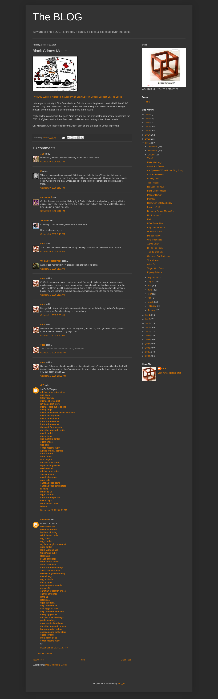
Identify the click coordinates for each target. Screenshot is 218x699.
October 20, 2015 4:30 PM (52, 162)
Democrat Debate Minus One (160, 211)
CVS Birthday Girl (155, 174)
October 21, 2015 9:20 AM (52, 315)
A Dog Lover (153, 244)
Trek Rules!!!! (153, 183)
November (153, 150)
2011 (148, 327)
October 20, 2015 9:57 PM (52, 251)
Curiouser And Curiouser (158, 256)
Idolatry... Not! (153, 178)
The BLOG (57, 17)
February (152, 306)
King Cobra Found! (156, 227)
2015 (148, 143)
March (151, 302)
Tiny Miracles (153, 260)
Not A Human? (154, 215)
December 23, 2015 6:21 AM (53, 510)
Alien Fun (151, 264)
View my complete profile (169, 373)
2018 (148, 130)
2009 (148, 335)
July (150, 285)
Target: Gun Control (156, 268)
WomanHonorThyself (50, 261)
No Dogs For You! (155, 187)
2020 (148, 122)
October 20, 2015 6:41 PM (52, 211)
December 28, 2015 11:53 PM (54, 648)
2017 (148, 135)
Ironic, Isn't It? (153, 207)
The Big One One (155, 252)
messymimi (46, 197)
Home (82, 660)
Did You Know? (154, 236)
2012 (148, 323)
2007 (148, 344)
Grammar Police (154, 231)
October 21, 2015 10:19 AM (53, 353)
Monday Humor (154, 195)
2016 (148, 139)
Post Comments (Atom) (56, 665)
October (152, 155)
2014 (148, 315)
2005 (148, 352)
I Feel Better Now (155, 223)
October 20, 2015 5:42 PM (52, 188)
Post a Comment (44, 653)
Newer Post (38, 660)
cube (42, 243)
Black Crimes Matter (156, 191)
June (150, 290)
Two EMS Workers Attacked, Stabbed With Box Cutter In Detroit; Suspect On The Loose (77, 97)
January (152, 310)
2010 (148, 331)
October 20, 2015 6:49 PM (52, 234)
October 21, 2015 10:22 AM (53, 376)
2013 (148, 319)
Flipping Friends (154, 272)
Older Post (126, 660)
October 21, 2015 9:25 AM (52, 335)
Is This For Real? (155, 248)
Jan (42, 154)
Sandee (44, 220)
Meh (149, 219)
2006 (148, 348)
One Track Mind (154, 240)
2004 (148, 356)
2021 (148, 118)
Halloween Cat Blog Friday (159, 203)
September (153, 277)
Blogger (121, 683)
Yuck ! (150, 158)
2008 (148, 339)
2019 (148, 126)
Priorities (151, 199)
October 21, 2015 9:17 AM (52, 295)
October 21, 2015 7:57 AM (52, 269)
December (153, 146)
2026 (148, 114)
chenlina (44, 519)
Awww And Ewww (155, 166)
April (150, 298)
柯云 (42, 385)
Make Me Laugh (154, 162)
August (151, 281)
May (150, 294)
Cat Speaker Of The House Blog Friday (165, 170)
